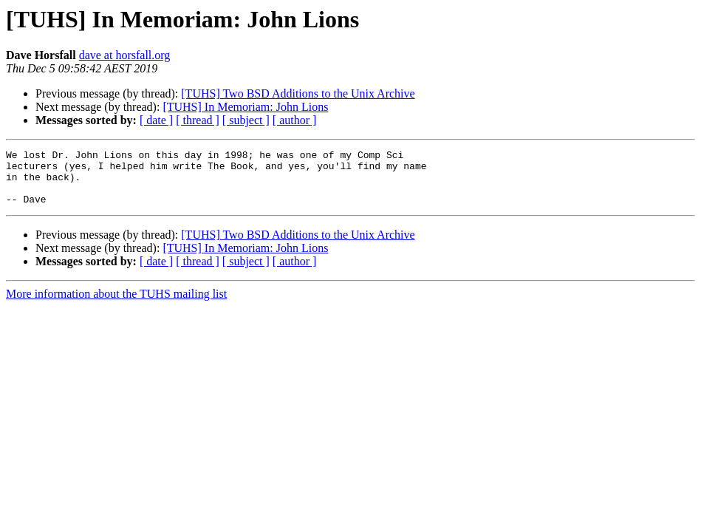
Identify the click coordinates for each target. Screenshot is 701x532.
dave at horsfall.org (125, 55)
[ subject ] (246, 120)
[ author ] (295, 120)
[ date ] (156, 120)
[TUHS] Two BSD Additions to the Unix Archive (297, 93)
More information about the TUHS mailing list (116, 305)
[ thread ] (197, 120)
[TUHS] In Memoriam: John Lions (245, 106)
